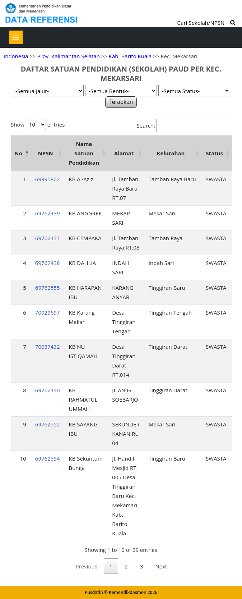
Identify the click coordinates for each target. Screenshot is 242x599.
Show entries (38, 124)
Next (161, 566)
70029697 (47, 312)
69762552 (47, 424)
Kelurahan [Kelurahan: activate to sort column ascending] (171, 153)
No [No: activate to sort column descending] (18, 153)
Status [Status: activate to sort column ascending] (214, 153)
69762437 (47, 238)
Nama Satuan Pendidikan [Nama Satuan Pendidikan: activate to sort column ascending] (84, 153)
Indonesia (16, 56)
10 (23, 458)
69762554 (47, 458)
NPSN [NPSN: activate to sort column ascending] (45, 153)
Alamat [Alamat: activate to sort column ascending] (124, 153)
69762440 (47, 390)
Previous (86, 566)
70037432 (47, 346)
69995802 (47, 179)
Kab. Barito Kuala (130, 56)
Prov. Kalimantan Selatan (68, 56)
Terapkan (121, 102)
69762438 (47, 262)
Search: (184, 125)
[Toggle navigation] (16, 37)
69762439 (47, 213)
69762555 (47, 287)
